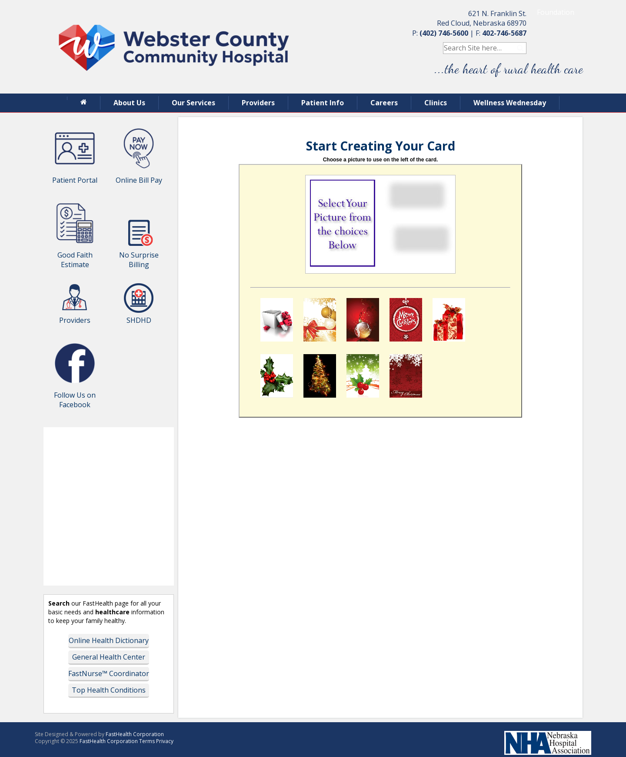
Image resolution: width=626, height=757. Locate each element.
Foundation (555, 12)
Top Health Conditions (109, 690)
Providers (258, 102)
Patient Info (322, 102)
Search (520, 48)
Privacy (164, 741)
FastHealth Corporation (135, 734)
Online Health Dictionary (109, 640)
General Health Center (108, 657)
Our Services (193, 102)
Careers (384, 102)
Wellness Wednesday (509, 102)
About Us (129, 102)
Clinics (435, 102)
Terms (147, 741)
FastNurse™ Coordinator (108, 673)
